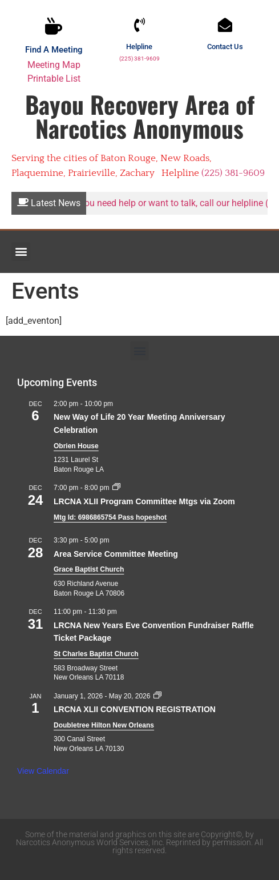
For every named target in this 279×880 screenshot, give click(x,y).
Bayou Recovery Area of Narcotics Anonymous (139, 116)
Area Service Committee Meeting (116, 553)
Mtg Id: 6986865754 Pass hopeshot (110, 517)
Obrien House (76, 446)
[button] (20, 251)
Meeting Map (53, 64)
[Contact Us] (225, 25)
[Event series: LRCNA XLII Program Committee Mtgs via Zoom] (116, 488)
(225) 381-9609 (139, 58)
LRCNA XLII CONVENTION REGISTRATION (135, 709)
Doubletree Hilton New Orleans (104, 725)
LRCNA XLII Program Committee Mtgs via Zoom (144, 501)
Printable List (53, 78)
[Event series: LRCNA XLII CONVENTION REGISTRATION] (157, 696)
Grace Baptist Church (89, 569)
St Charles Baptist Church (96, 654)
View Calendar (43, 770)
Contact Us (225, 46)
